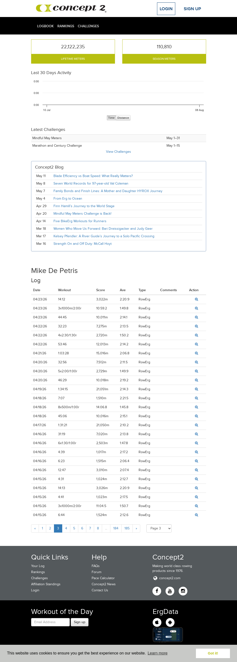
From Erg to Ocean (67, 198)
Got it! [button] (213, 653)
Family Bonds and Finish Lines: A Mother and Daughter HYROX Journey (107, 191)
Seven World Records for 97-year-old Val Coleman (90, 183)
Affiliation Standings (46, 584)
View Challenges (118, 151)
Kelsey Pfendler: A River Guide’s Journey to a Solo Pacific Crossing (103, 236)
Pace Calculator (103, 578)
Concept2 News (104, 584)
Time (111, 118)
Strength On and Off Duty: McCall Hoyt (82, 244)
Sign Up (192, 8)
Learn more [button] (157, 653)
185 (127, 528)
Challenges (88, 26)
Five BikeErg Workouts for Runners (79, 221)
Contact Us (100, 590)
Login (166, 8)
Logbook (45, 26)
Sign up (79, 622)
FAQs (96, 566)
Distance (123, 118)
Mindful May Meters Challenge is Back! (82, 213)
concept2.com (166, 578)
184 (115, 528)
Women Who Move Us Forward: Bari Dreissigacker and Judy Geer (103, 228)
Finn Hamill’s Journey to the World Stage (83, 206)
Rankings (65, 26)
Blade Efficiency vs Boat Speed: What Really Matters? (93, 176)
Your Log (37, 566)
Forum (96, 572)
